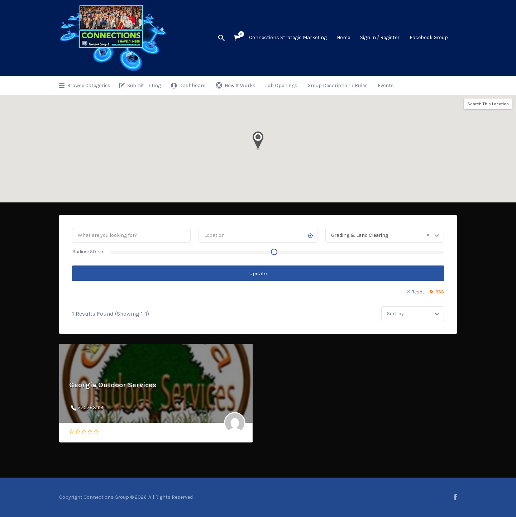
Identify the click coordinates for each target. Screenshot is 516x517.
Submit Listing (144, 85)
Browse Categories (88, 85)
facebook (455, 497)
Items (239, 34)
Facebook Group (429, 37)
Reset (417, 292)
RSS (439, 292)
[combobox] (384, 235)
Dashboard (192, 85)
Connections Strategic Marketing (288, 37)
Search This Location (488, 103)
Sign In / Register (380, 37)
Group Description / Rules (337, 85)
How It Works (240, 85)
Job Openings (281, 85)
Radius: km (88, 252)
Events (386, 85)
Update (258, 273)
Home (343, 37)
